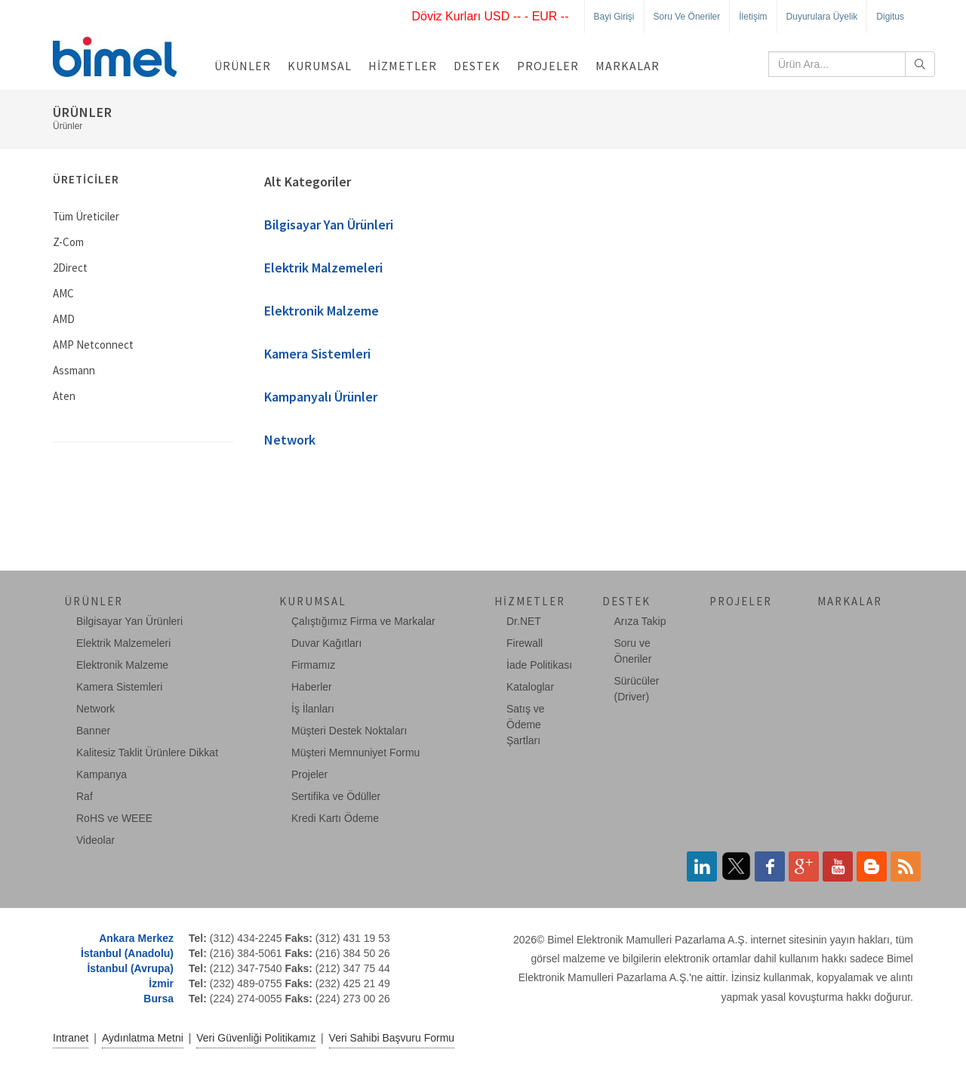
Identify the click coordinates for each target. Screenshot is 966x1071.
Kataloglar (530, 687)
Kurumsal (320, 65)
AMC (63, 293)
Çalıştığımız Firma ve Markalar (363, 621)
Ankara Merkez (136, 938)
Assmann (74, 370)
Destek (477, 65)
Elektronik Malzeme (321, 310)
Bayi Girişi (614, 16)
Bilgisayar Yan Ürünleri (328, 224)
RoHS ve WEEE (114, 818)
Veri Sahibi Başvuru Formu (392, 1038)
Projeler (548, 65)
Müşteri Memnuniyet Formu (355, 752)
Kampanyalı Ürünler (320, 396)
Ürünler (242, 65)
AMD (64, 319)
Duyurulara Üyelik (822, 16)
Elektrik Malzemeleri (323, 267)
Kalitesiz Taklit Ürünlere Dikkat (147, 752)
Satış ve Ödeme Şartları (525, 724)
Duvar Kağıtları (326, 643)
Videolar (95, 840)
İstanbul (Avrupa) (130, 968)
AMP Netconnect (93, 344)
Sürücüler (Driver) (637, 689)
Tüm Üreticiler (86, 216)
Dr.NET (523, 621)
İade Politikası (539, 665)
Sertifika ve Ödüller (335, 796)
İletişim (753, 16)
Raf (84, 796)
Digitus (890, 16)
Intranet (70, 1038)
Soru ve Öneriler (687, 16)
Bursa (158, 999)
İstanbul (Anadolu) (127, 953)
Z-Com (68, 242)
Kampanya (101, 774)
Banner (93, 731)
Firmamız (313, 665)
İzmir (161, 983)
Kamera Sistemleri (317, 353)
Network (289, 439)
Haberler (311, 687)
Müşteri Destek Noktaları (349, 731)
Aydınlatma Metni (142, 1038)
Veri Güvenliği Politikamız (255, 1038)
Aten (64, 396)
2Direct (70, 267)
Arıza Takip (640, 621)
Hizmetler (402, 65)
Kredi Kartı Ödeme (335, 818)
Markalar (627, 65)
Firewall (524, 643)
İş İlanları (312, 709)
